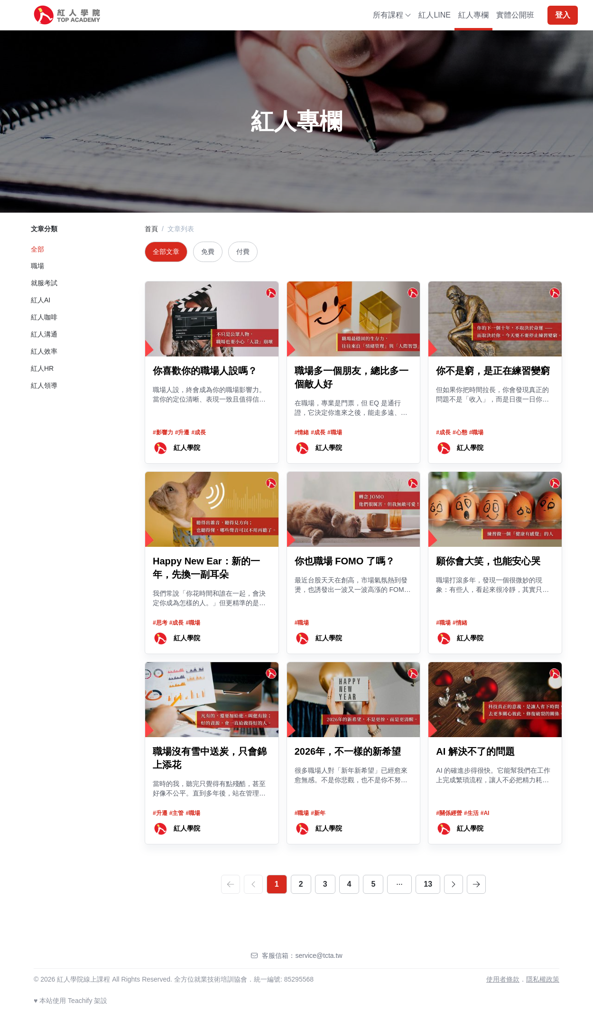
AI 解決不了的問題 (475, 751)
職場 (37, 266)
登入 (562, 15)
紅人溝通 (44, 334)
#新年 (318, 813)
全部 (37, 249)
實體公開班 (515, 15)
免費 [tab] (207, 251)
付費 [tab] (243, 251)
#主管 (176, 813)
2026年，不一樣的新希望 (348, 751)
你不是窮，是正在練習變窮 (493, 370)
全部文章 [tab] (166, 251)
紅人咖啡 (44, 317)
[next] (453, 884)
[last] (476, 884)
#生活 (471, 813)
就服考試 (44, 283)
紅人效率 (44, 351)
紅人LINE (434, 15)
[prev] (253, 884)
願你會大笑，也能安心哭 (488, 561)
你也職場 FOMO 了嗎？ (345, 561)
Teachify (80, 1000)
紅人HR (42, 368)
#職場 (334, 432)
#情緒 (302, 432)
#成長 (198, 432)
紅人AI (40, 300)
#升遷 (182, 432)
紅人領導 (44, 385)
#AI (485, 813)
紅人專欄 (473, 15)
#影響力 (163, 432)
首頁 (151, 229)
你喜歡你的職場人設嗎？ (205, 370)
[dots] (399, 884)
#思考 (160, 622)
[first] (230, 884)
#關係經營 (449, 813)
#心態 (460, 432)
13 (428, 884)
